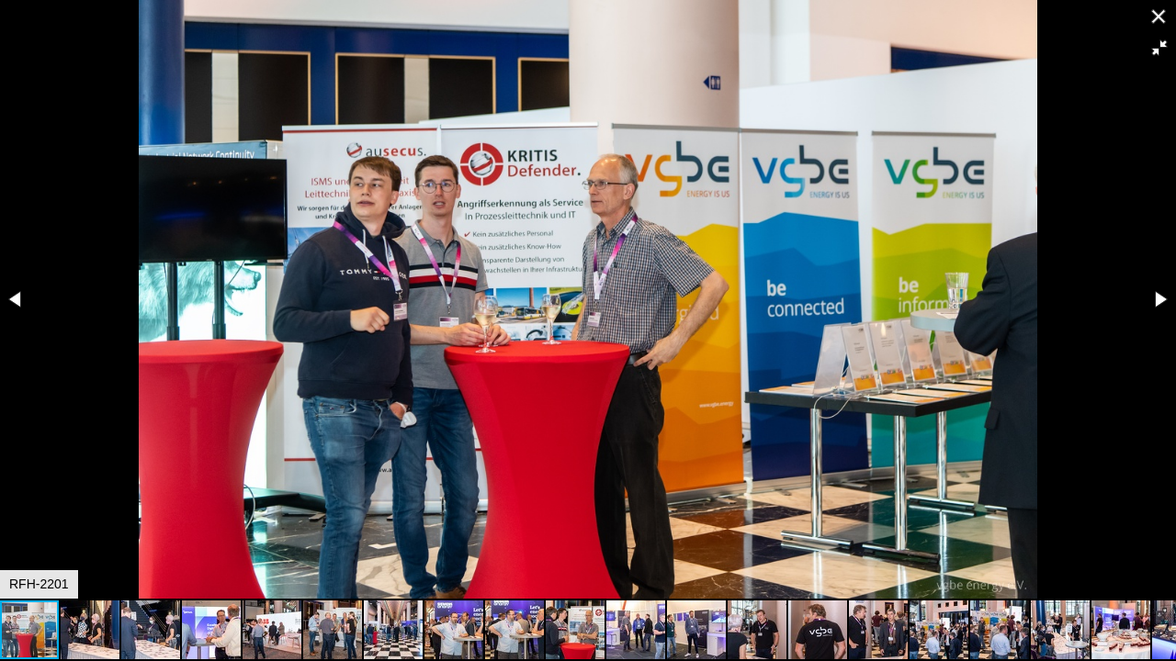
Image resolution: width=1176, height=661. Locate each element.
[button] (1159, 47)
